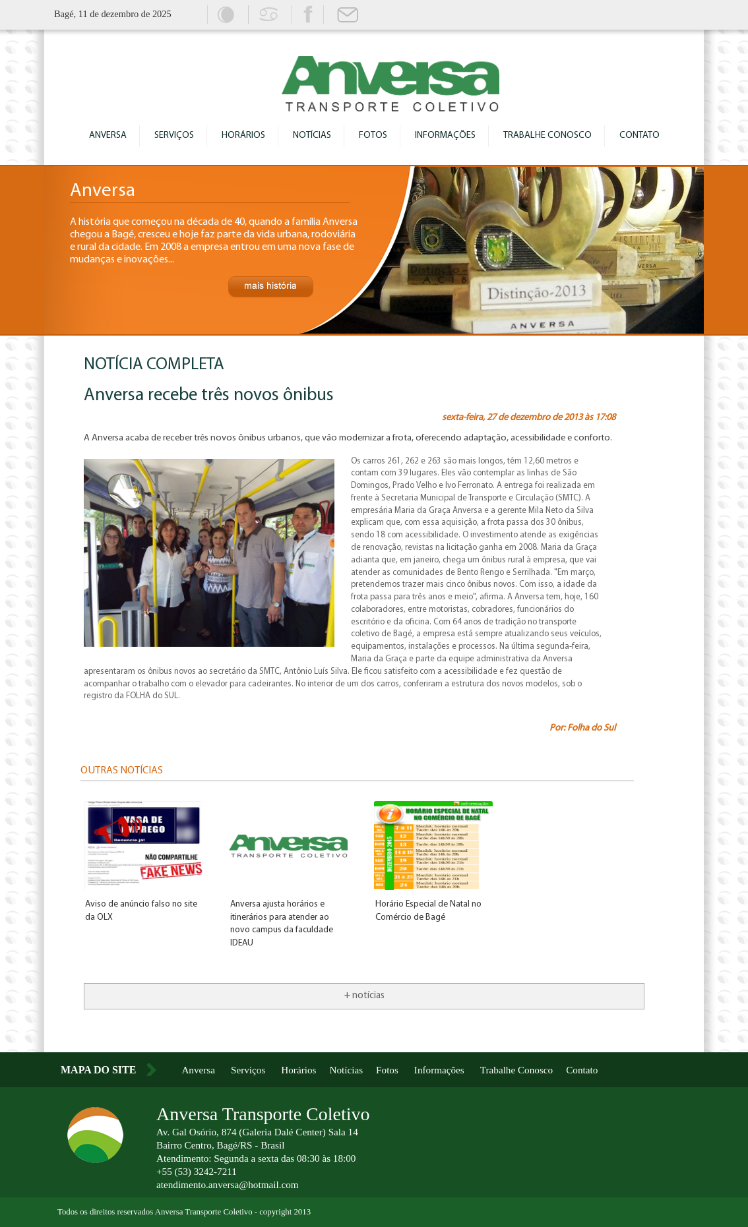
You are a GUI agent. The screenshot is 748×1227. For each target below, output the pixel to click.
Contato (639, 135)
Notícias (312, 135)
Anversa (108, 135)
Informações (445, 135)
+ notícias (364, 996)
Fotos (373, 135)
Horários (243, 135)
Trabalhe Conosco (547, 135)
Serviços (174, 135)
